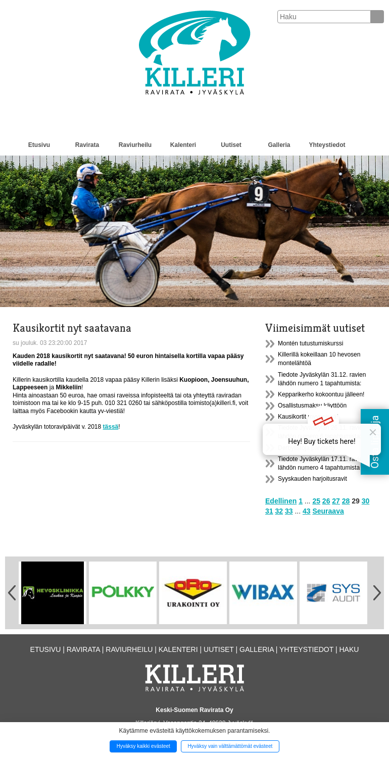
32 (279, 511)
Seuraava (328, 511)
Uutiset (231, 144)
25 (316, 501)
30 (366, 501)
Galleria (279, 144)
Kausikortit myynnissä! (308, 416)
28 (346, 501)
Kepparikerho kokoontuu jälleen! (321, 394)
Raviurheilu (135, 144)
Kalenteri (183, 144)
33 (289, 511)
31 (269, 511)
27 (336, 501)
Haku (349, 649)
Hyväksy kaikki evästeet (143, 746)
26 (326, 501)
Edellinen (281, 501)
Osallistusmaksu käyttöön (312, 405)
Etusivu (39, 144)
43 (307, 511)
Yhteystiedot (327, 144)
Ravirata (87, 144)
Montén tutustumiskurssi (310, 343)
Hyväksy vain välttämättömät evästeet (229, 746)
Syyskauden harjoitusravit (312, 478)
